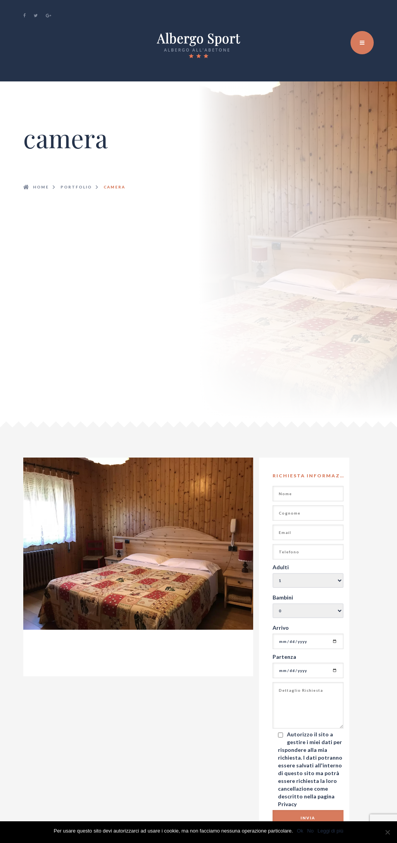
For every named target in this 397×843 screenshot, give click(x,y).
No (310, 831)
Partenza (284, 656)
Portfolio (76, 187)
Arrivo (281, 627)
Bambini (283, 597)
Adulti (281, 567)
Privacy (287, 804)
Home (41, 187)
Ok (300, 831)
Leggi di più (330, 831)
